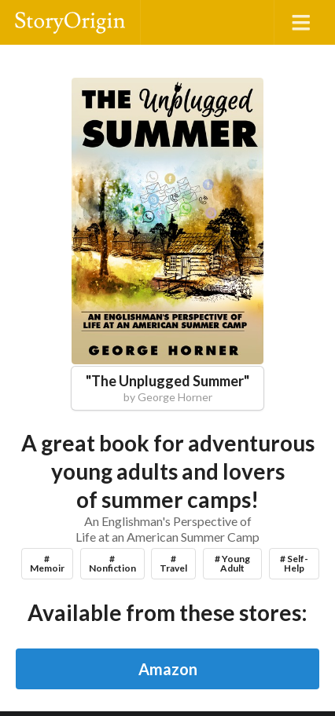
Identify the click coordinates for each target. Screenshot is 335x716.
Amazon (167, 668)
